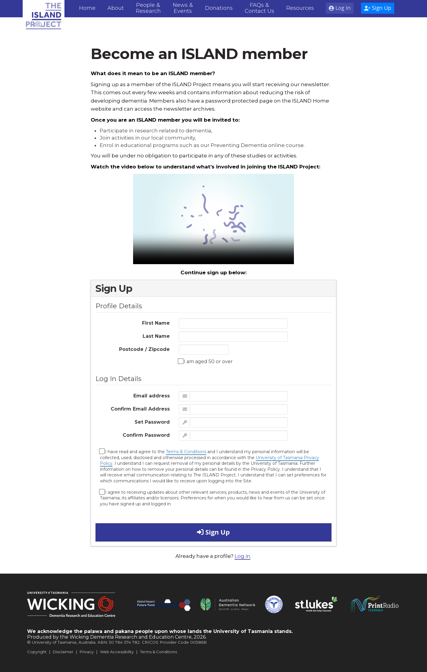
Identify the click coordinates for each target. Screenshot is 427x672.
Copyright (37, 651)
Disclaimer (63, 651)
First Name (156, 323)
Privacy (87, 651)
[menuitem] (87, 9)
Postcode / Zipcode (144, 349)
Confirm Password (146, 435)
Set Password (152, 422)
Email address (151, 396)
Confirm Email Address (140, 409)
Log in (242, 556)
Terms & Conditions (186, 451)
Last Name (156, 336)
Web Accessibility (117, 651)
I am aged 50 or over (206, 361)
